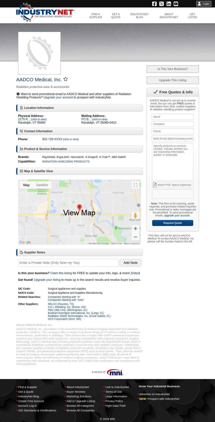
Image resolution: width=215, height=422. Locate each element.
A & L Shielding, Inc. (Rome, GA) (67, 306)
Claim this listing (61, 273)
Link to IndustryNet (117, 387)
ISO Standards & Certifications (37, 410)
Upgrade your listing (47, 279)
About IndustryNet (78, 387)
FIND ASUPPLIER (95, 16)
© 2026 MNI (107, 419)
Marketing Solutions (79, 396)
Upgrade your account (58, 97)
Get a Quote (26, 391)
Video (135, 273)
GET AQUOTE (116, 16)
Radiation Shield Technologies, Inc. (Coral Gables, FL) (79, 315)
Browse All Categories (80, 405)
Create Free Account (31, 401)
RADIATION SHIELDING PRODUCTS (66, 161)
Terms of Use (113, 391)
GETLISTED (192, 16)
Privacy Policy (114, 401)
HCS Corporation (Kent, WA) (64, 318)
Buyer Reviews (76, 391)
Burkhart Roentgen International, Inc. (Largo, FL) (76, 312)
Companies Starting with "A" (64, 296)
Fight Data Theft (116, 405)
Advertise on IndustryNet (154, 394)
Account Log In (27, 405)
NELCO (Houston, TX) (61, 303)
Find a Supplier (27, 387)
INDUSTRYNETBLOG (139, 16)
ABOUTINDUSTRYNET (169, 16)
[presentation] (180, 194)
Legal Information (116, 396)
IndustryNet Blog (28, 396)
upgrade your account (176, 215)
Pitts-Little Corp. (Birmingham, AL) (67, 309)
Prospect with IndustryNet (163, 398)
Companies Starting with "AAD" (66, 299)
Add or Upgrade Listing (81, 401)
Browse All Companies (81, 410)
